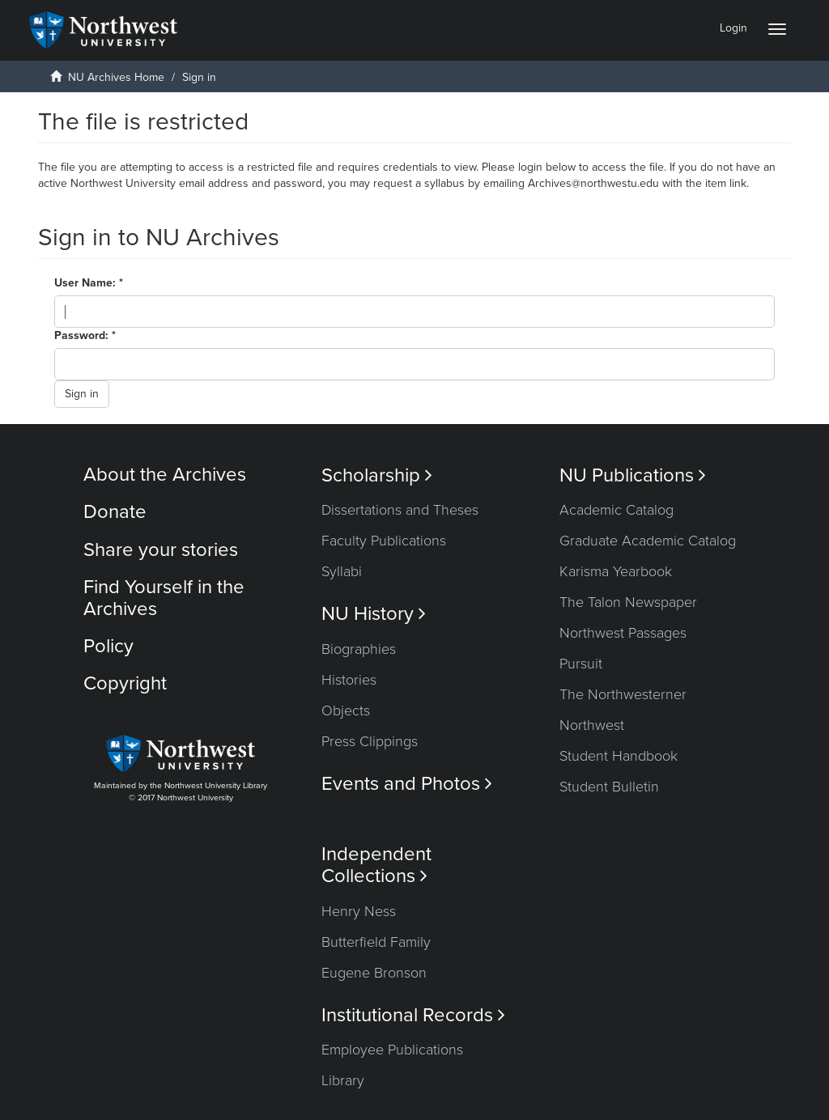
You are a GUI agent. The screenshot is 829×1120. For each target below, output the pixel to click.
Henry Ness (358, 911)
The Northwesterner (623, 694)
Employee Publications (392, 1049)
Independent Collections (376, 865)
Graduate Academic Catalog (647, 540)
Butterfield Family (376, 942)
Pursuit (580, 663)
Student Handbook (618, 756)
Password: (83, 335)
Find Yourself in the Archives (163, 597)
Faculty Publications (383, 540)
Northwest (591, 725)
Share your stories (160, 550)
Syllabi (341, 571)
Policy (108, 646)
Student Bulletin (609, 786)
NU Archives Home (116, 77)
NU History (373, 614)
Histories (348, 680)
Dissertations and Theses (399, 510)
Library (342, 1080)
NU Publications (632, 475)
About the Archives (164, 474)
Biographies (358, 649)
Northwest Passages (623, 633)
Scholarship (376, 475)
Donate (115, 512)
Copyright (125, 683)
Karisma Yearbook (615, 571)
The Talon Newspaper (628, 602)
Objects (345, 710)
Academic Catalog (616, 510)
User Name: (86, 283)
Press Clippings (369, 741)
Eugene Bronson (374, 973)
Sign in (82, 394)
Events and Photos (406, 783)
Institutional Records (413, 1015)
